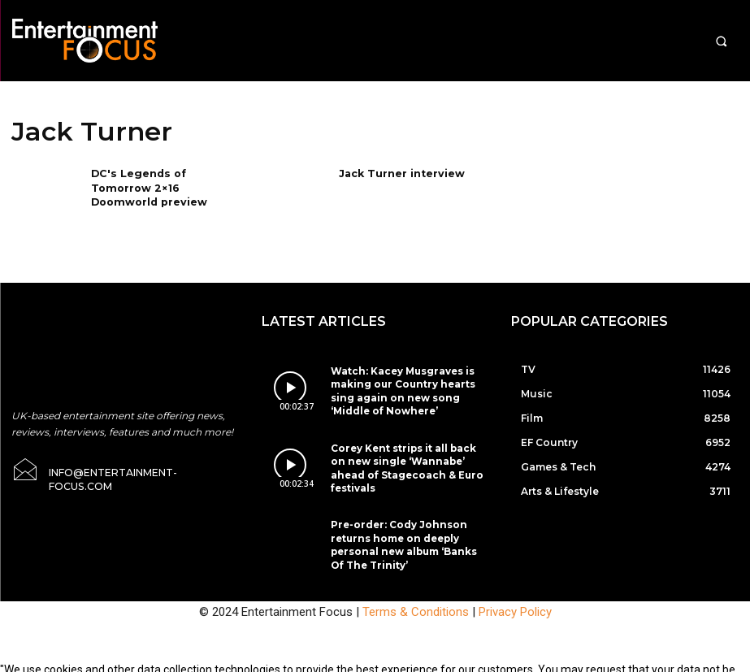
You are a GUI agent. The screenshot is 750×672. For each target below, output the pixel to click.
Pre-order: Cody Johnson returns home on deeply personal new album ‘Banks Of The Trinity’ (402, 516)
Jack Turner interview (400, 173)
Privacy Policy (515, 587)
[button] (721, 41)
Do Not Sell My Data (209, 663)
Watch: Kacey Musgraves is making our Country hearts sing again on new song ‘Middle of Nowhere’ (409, 381)
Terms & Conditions (415, 587)
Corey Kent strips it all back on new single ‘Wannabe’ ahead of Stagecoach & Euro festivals (408, 449)
